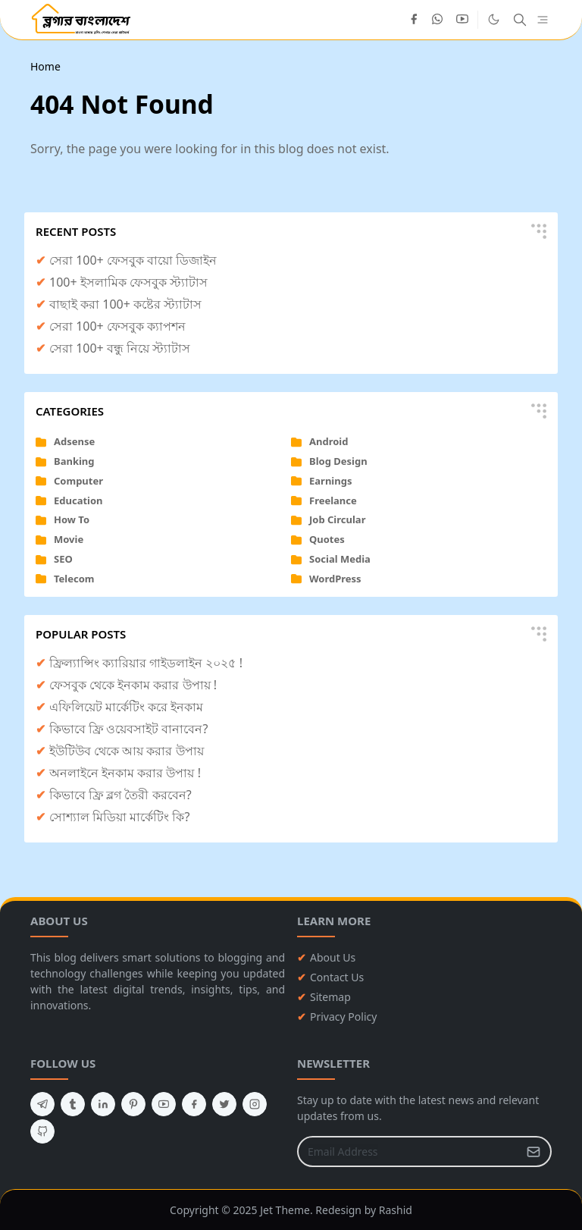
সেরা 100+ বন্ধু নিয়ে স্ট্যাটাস (119, 348)
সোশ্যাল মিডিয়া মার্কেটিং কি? (119, 816)
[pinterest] (133, 1104)
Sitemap (330, 997)
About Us (332, 957)
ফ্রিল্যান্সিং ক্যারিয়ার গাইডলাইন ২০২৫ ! (145, 662)
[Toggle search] (520, 19)
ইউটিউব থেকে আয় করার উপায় (126, 750)
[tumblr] (73, 1104)
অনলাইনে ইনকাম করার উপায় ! (125, 772)
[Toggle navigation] (543, 20)
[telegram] (42, 1104)
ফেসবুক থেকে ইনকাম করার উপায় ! (133, 684)
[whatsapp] (438, 20)
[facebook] (414, 20)
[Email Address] (408, 1151)
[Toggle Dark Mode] (493, 19)
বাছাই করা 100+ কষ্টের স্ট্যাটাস (125, 304)
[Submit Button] (533, 1151)
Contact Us (337, 977)
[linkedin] (103, 1104)
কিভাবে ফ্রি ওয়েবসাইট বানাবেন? (128, 728)
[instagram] (254, 1104)
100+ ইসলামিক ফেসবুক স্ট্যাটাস (128, 282)
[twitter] (224, 1104)
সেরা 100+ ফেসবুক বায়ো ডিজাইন (133, 260)
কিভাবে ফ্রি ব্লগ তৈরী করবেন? (120, 794)
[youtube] (462, 20)
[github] (42, 1131)
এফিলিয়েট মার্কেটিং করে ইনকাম (126, 706)
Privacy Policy (343, 1016)
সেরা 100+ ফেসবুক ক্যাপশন (117, 326)
